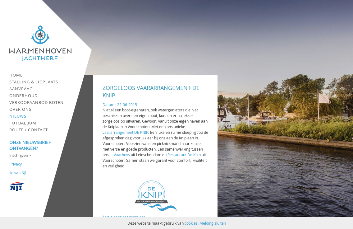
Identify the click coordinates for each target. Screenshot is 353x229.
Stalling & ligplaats (33, 82)
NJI (23, 172)
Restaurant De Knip (184, 154)
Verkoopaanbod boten (36, 102)
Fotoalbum (22, 123)
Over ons (20, 109)
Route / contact (28, 130)
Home (16, 75)
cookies (191, 223)
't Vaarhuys (120, 154)
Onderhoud (23, 95)
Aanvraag (21, 88)
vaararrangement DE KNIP (125, 132)
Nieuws (17, 116)
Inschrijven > (20, 155)
